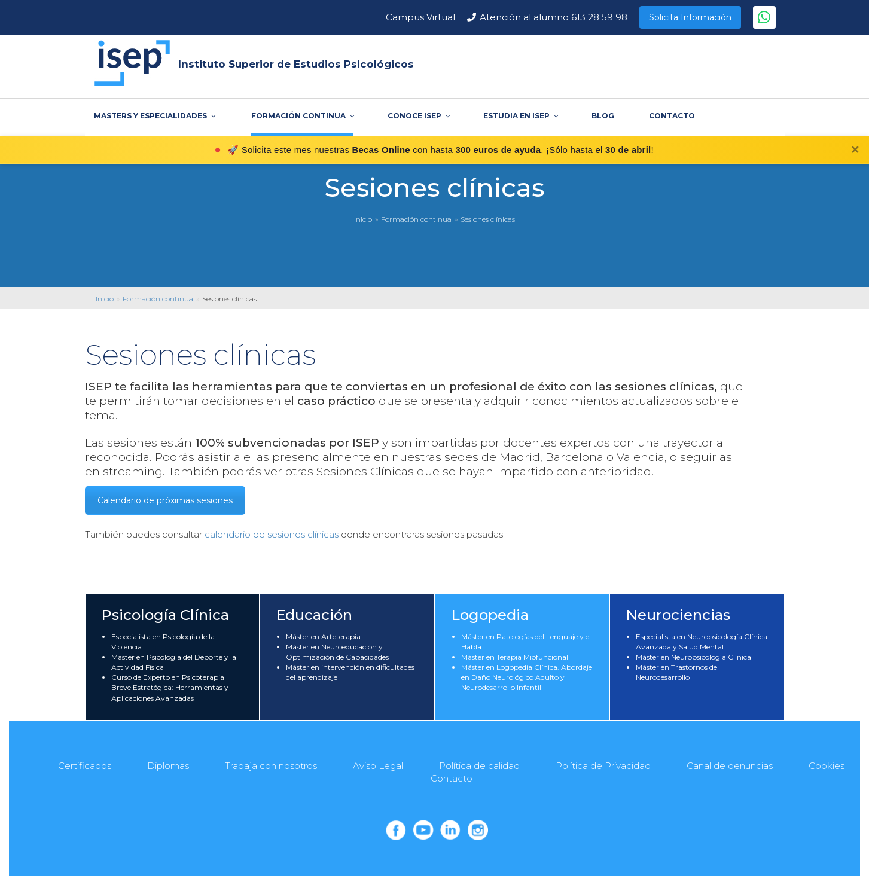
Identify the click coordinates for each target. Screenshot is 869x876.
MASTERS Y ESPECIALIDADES (154, 115)
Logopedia (490, 615)
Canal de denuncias (730, 765)
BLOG (602, 115)
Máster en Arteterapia (323, 636)
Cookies (826, 765)
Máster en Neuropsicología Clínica (693, 656)
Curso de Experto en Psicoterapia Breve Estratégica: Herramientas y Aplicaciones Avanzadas (169, 687)
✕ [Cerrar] (854, 150)
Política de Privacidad (603, 765)
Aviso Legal (378, 765)
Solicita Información (690, 17)
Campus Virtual (420, 17)
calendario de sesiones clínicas (273, 534)
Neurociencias (678, 615)
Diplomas (168, 765)
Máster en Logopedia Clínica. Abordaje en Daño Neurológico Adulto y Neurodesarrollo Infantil (526, 677)
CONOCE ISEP (418, 115)
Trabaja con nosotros (271, 765)
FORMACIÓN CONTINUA (302, 115)
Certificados (84, 765)
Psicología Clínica (165, 615)
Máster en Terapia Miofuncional (514, 656)
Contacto (451, 778)
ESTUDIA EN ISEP (520, 115)
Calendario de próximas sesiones (165, 500)
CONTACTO (672, 115)
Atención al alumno (553, 17)
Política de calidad (479, 765)
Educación (314, 615)
